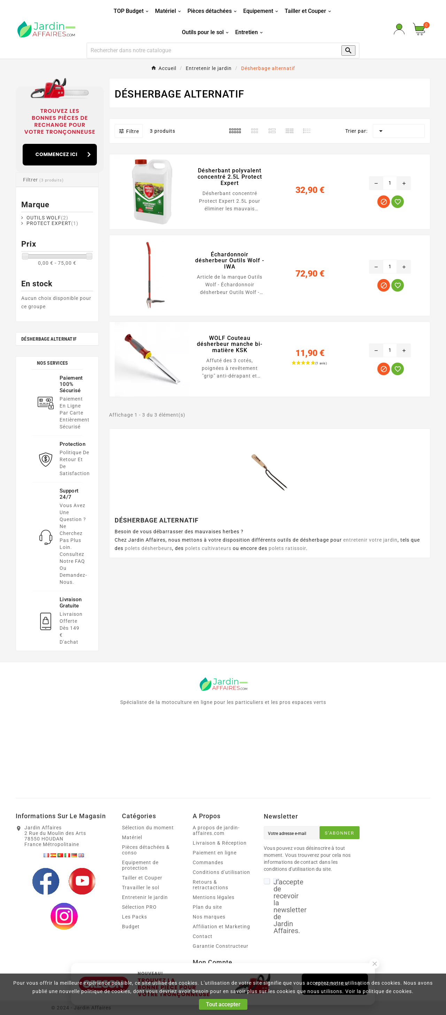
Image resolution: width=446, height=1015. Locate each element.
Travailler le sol (140, 887)
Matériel (132, 837)
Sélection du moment (148, 827)
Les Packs (134, 917)
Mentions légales (213, 897)
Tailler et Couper (142, 878)
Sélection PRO (139, 907)
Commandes (208, 862)
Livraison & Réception (220, 843)
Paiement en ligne (215, 852)
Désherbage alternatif (49, 339)
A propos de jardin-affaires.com (216, 830)
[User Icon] (399, 29)
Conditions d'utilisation (221, 872)
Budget (131, 926)
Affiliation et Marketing (221, 926)
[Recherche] (209, 50)
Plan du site (207, 907)
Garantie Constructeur (220, 946)
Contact (203, 936)
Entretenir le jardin (145, 897)
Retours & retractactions (210, 884)
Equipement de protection (140, 865)
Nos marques (209, 917)
